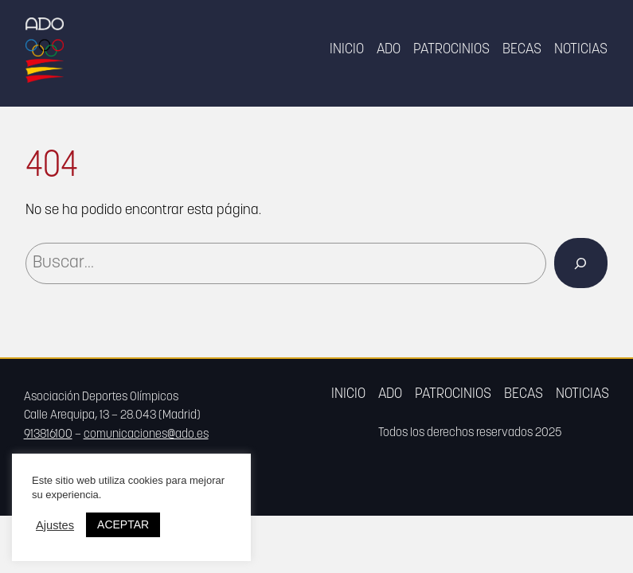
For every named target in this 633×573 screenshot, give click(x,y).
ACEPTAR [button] (123, 524)
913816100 (48, 435)
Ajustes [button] (55, 525)
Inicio (347, 50)
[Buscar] (581, 263)
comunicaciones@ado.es (146, 435)
